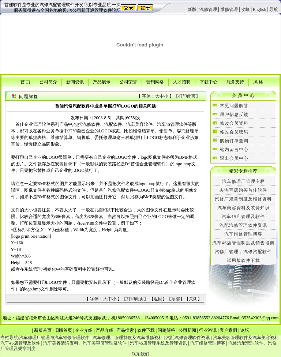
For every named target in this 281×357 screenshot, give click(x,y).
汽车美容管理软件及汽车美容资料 (246, 337)
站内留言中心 (234, 149)
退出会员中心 (234, 158)
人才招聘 (182, 81)
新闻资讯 (75, 81)
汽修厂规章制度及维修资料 (243, 199)
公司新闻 (187, 330)
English (259, 9)
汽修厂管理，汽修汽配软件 (243, 251)
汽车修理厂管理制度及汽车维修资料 (128, 337)
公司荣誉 (128, 81)
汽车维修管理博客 (243, 234)
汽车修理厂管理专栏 (243, 181)
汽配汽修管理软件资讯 (243, 225)
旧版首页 (63, 330)
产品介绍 (104, 330)
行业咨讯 (208, 330)
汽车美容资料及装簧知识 (243, 207)
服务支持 (235, 81)
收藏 (245, 9)
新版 (192, 9)
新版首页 (43, 330)
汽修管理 (208, 9)
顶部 (175, 298)
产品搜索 (125, 330)
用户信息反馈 (234, 114)
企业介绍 (84, 330)
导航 (273, 9)
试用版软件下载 (243, 260)
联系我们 (140, 354)
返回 (158, 298)
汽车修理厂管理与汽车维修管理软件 (54, 337)
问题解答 (166, 330)
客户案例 (228, 330)
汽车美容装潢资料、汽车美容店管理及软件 (85, 343)
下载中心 (208, 81)
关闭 (193, 298)
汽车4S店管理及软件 (243, 216)
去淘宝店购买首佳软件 (243, 190)
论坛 (244, 330)
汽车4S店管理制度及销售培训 (243, 242)
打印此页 (187, 96)
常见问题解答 (234, 105)
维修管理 (229, 9)
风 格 (258, 81)
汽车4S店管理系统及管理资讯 (158, 343)
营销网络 (155, 81)
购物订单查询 (234, 140)
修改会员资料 (234, 123)
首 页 (25, 81)
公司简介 (48, 81)
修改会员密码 (234, 132)
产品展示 (101, 81)
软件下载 (146, 330)
